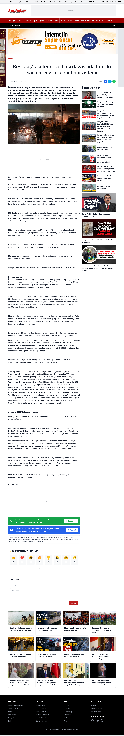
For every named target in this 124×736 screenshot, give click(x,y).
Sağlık (76, 21)
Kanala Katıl (71, 521)
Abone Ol (72, 530)
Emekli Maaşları (41, 718)
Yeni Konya (12, 715)
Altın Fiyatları (41, 712)
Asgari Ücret (40, 706)
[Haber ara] (114, 25)
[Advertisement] (73, 10)
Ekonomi (28, 21)
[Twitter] (98, 721)
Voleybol (67, 722)
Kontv (10, 712)
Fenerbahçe (68, 715)
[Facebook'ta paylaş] (105, 81)
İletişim (109, 21)
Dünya (70, 21)
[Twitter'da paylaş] (110, 81)
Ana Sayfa (12, 21)
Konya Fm (12, 718)
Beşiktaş (67, 709)
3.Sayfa (49, 21)
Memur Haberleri (42, 715)
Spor (35, 21)
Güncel (20, 21)
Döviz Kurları (41, 709)
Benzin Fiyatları (41, 722)
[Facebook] (92, 721)
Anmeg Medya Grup (15, 706)
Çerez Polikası (96, 709)
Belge (10, 722)
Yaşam (63, 21)
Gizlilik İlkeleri (96, 712)
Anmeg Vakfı (13, 709)
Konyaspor (68, 706)
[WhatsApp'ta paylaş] (114, 81)
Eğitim (56, 21)
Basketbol (67, 718)
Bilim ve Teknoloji (87, 21)
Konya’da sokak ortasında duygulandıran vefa (41, 25)
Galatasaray (68, 712)
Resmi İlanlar (100, 21)
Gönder (73, 604)
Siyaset (41, 21)
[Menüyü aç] (115, 20)
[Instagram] (102, 721)
